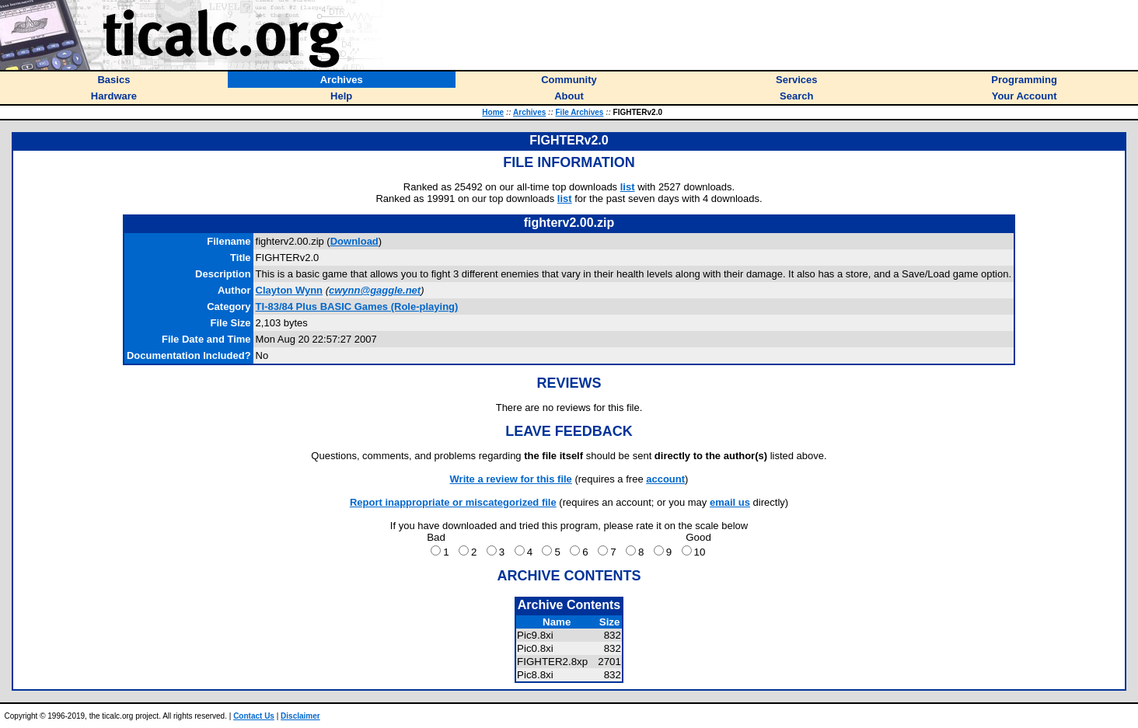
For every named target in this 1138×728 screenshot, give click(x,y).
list (627, 187)
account (665, 479)
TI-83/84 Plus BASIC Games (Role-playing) (357, 306)
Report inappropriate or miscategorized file (453, 502)
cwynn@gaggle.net (375, 290)
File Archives (580, 112)
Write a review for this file (511, 479)
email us (730, 502)
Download (354, 241)
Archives (529, 112)
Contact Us (253, 716)
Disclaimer (300, 716)
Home (493, 112)
